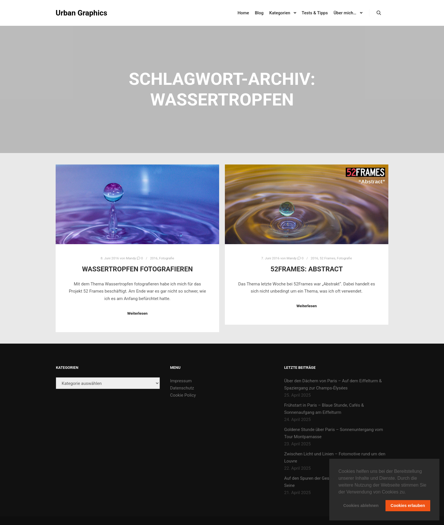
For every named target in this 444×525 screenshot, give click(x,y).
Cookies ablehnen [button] (361, 505)
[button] (408, 492)
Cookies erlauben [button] (408, 505)
